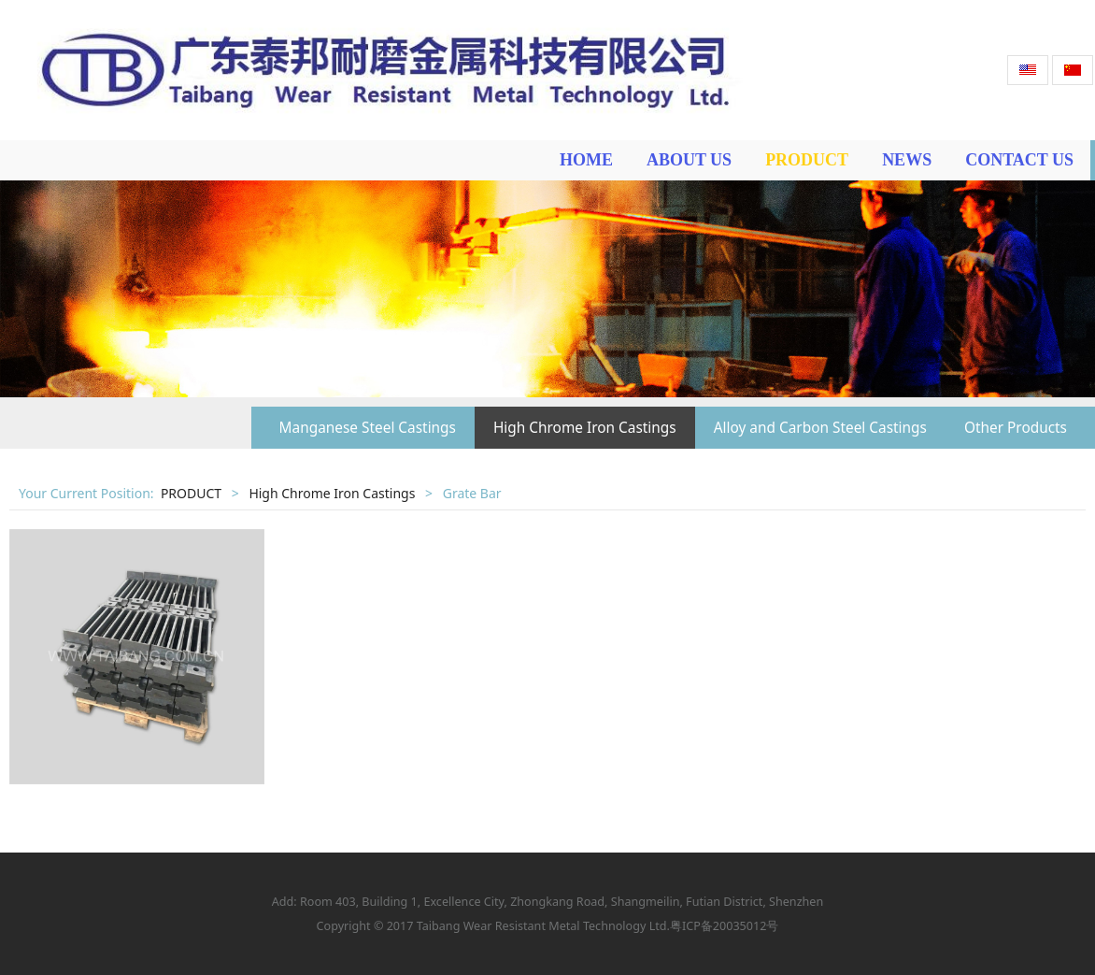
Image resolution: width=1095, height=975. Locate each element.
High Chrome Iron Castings (584, 427)
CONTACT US (1019, 160)
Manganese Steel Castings (367, 427)
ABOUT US (689, 160)
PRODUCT (806, 160)
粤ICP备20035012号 (724, 926)
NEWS (906, 160)
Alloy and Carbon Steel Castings (820, 427)
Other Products (1015, 427)
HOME (586, 160)
